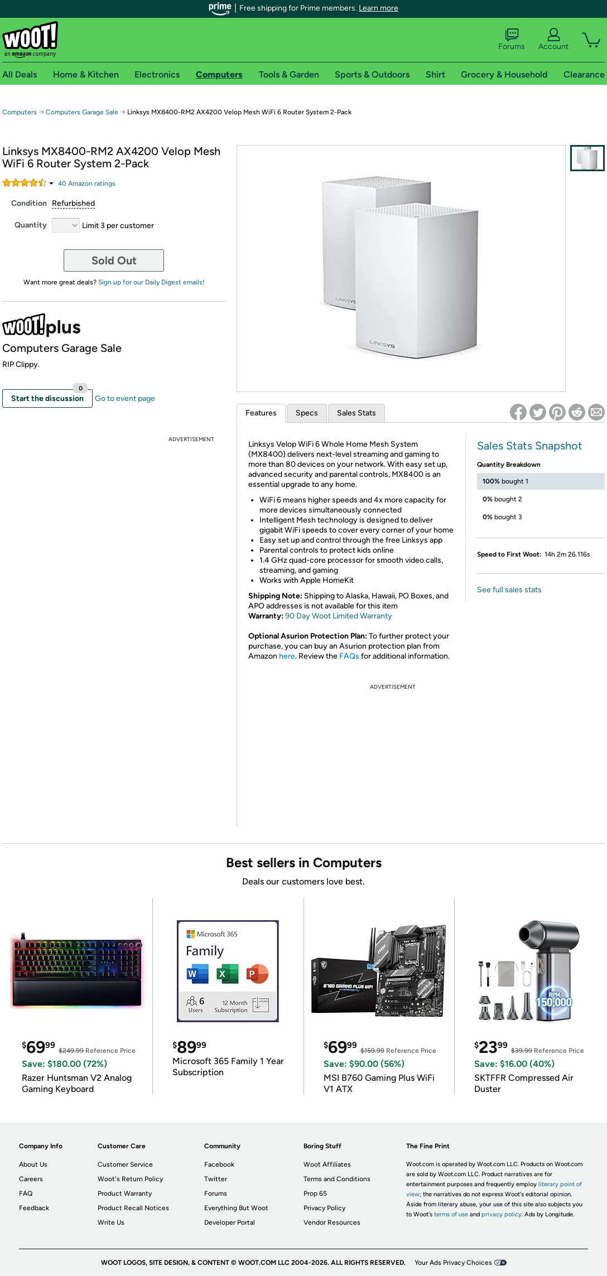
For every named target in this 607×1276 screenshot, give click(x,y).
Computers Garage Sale (82, 112)
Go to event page (125, 398)
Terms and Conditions (337, 1179)
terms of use (451, 1214)
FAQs (349, 656)
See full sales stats (509, 589)
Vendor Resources (332, 1222)
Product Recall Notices (133, 1208)
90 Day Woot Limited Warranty (338, 616)
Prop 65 (315, 1193)
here (287, 656)
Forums (511, 39)
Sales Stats (356, 413)
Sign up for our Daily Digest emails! (151, 282)
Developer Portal (229, 1222)
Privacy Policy (324, 1208)
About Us (33, 1164)
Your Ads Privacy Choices (453, 1263)
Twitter (215, 1179)
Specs (307, 413)
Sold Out (114, 260)
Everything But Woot (236, 1208)
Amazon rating (86, 183)
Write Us (111, 1222)
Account (553, 39)
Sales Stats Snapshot (529, 445)
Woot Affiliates (327, 1164)
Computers (19, 112)
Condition (29, 203)
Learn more (378, 8)
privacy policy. (502, 1214)
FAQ (25, 1193)
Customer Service (125, 1164)
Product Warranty (125, 1193)
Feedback (34, 1208)
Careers (31, 1179)
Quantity (31, 225)
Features (261, 413)
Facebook (219, 1164)
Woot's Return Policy (130, 1179)
